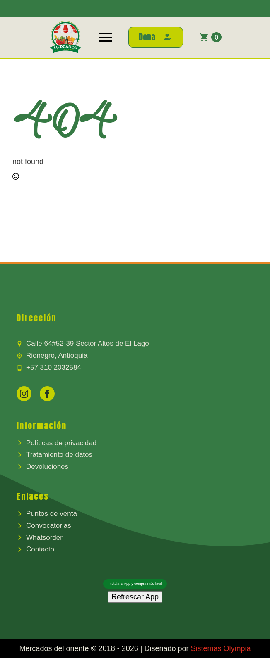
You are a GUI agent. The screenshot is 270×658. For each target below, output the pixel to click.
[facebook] (47, 393)
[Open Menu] (105, 37)
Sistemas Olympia (221, 648)
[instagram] (24, 393)
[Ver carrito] (211, 37)
